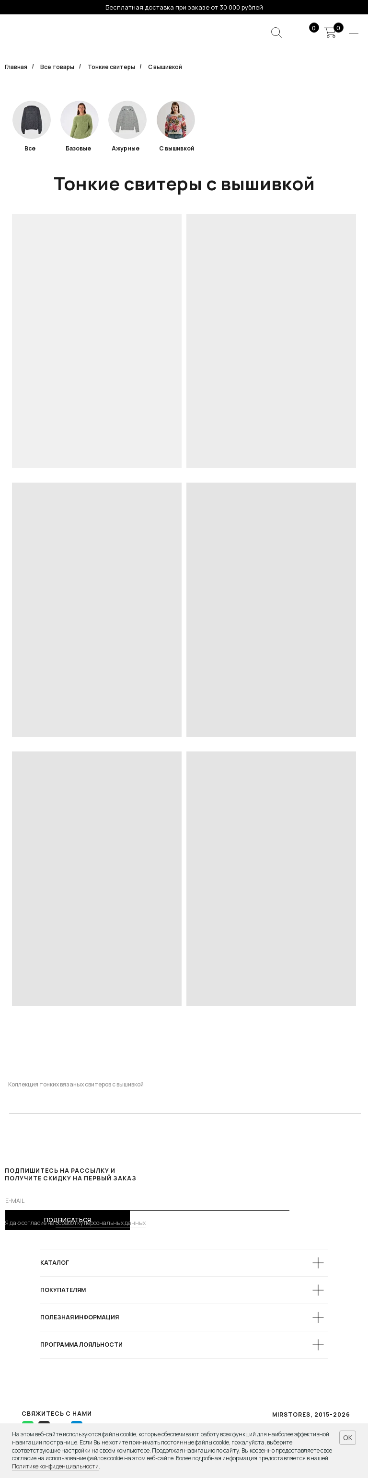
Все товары (57, 67)
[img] (79, 120)
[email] (147, 1201)
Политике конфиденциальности (55, 1466)
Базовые (78, 148)
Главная (16, 67)
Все (29, 148)
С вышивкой (176, 148)
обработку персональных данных (101, 1223)
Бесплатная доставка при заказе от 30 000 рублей (184, 7)
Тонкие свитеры (111, 67)
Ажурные (125, 148)
